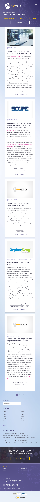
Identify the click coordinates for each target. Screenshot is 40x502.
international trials (15, 57)
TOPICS (7, 400)
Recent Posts (8, 430)
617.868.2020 (10, 485)
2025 (4, 413)
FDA (24, 304)
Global (25, 91)
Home (4, 12)
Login (18, 488)
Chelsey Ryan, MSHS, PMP (15, 48)
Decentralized (21, 228)
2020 (22, 411)
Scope (21, 168)
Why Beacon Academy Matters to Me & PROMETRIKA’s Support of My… (19, 440)
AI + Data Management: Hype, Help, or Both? (13, 433)
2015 (22, 420)
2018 (22, 415)
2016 (22, 419)
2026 (4, 411)
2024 (4, 415)
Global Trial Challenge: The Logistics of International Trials (16, 435)
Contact (23, 475)
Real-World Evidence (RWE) (17, 306)
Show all (19, 22)
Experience (5, 475)
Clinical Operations (16, 91)
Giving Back (24, 468)
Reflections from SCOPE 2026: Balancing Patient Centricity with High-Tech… (18, 438)
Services (5, 473)
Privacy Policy (6, 488)
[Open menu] (35, 5)
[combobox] (12, 403)
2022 (4, 419)
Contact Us (20, 458)
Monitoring (20, 231)
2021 (4, 420)
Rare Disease (18, 304)
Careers (23, 473)
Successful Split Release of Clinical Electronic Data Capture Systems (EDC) (20, 442)
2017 (22, 417)
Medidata (15, 168)
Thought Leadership (10, 12)
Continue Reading (20, 94)
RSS (4, 425)
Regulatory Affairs (19, 384)
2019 (22, 413)
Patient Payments (20, 171)
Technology (12, 228)
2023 (4, 417)
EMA (27, 306)
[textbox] (12, 403)
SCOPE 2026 (10, 130)
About (4, 471)
